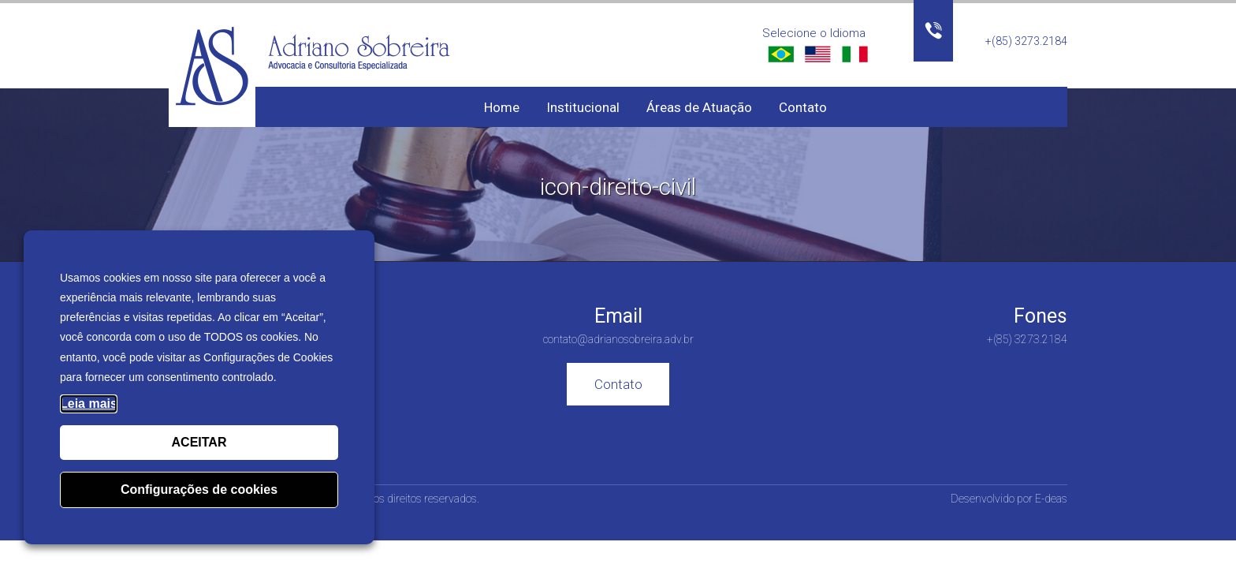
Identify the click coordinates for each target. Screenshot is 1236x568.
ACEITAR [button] (199, 442)
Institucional (583, 107)
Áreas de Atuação (699, 107)
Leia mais (88, 403)
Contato (803, 107)
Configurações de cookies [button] (199, 489)
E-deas (1051, 498)
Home (501, 107)
